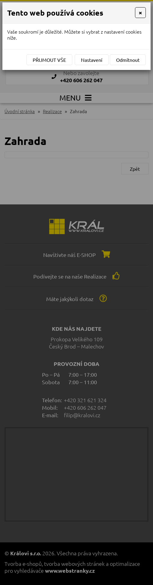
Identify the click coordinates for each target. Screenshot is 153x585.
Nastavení (91, 60)
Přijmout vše (49, 60)
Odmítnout (128, 60)
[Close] (140, 12)
